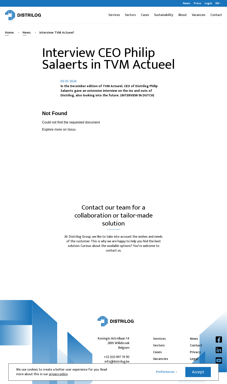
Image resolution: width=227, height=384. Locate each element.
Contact (216, 15)
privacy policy (58, 374)
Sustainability (163, 15)
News (186, 3)
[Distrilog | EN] (23, 15)
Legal (194, 359)
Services (114, 15)
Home (9, 32)
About (182, 15)
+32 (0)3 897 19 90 (116, 357)
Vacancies (198, 15)
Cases (145, 15)
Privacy (195, 352)
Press (197, 3)
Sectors (130, 15)
